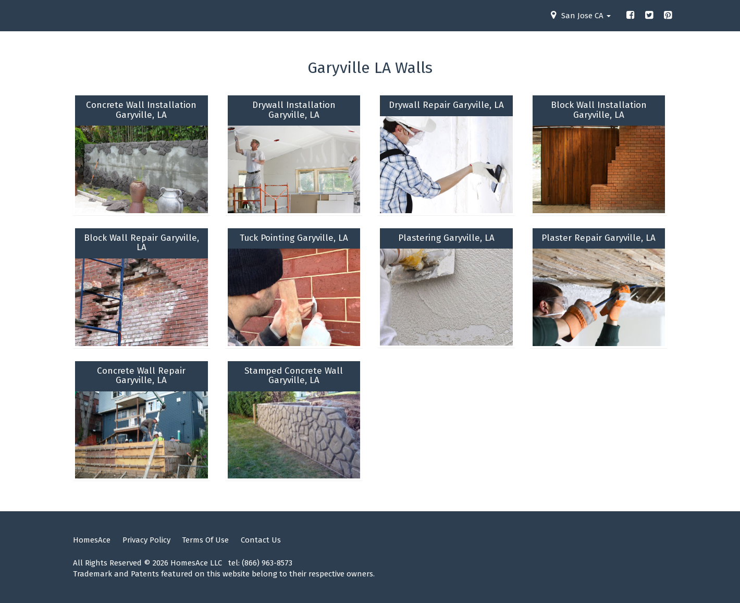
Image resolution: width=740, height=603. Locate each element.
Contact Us (261, 540)
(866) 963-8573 (267, 563)
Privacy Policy (146, 540)
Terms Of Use (205, 540)
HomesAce (91, 540)
